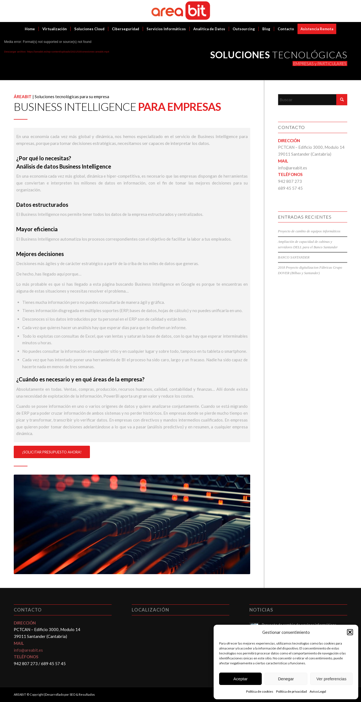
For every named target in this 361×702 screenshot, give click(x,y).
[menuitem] (29, 29)
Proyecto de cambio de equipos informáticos (309, 231)
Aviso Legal (318, 691)
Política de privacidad (291, 691)
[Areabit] (180, 11)
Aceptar (240, 678)
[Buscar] (312, 99)
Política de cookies (259, 691)
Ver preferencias (331, 678)
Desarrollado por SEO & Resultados (70, 694)
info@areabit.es (292, 167)
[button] (350, 632)
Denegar (286, 678)
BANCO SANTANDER (294, 257)
